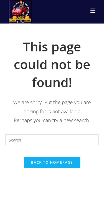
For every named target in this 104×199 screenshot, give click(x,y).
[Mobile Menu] (93, 11)
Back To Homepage (52, 162)
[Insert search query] (52, 139)
